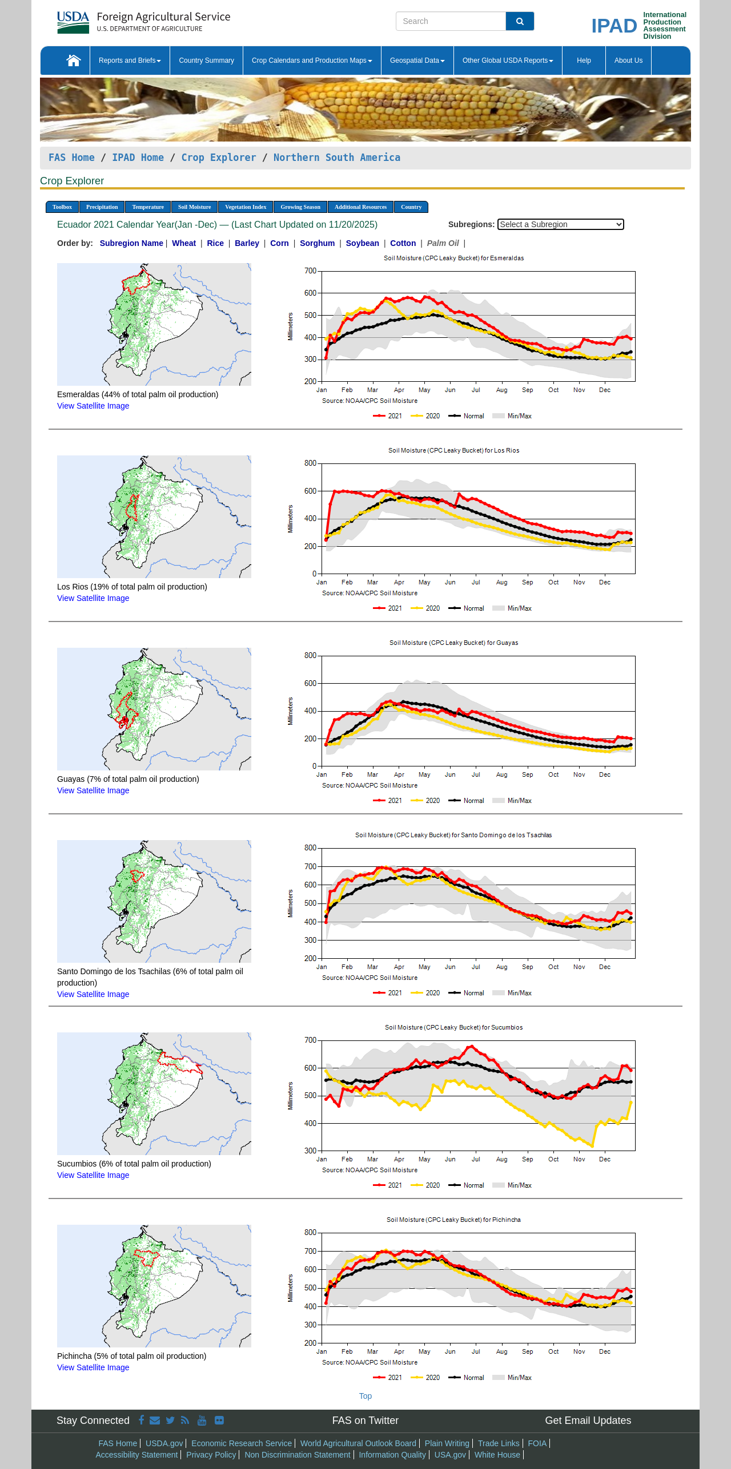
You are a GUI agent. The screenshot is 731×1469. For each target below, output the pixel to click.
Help (584, 60)
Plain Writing (447, 1443)
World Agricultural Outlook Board (358, 1443)
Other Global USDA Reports (508, 60)
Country (411, 207)
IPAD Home (138, 157)
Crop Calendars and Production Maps (312, 60)
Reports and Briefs (130, 60)
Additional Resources (361, 207)
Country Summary (206, 60)
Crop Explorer (218, 157)
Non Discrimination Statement (297, 1454)
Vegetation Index (245, 207)
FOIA (537, 1443)
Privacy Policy (211, 1454)
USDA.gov (164, 1443)
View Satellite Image (93, 405)
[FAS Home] (115, 18)
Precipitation (102, 207)
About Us (628, 60)
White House (497, 1454)
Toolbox (62, 207)
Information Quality (392, 1454)
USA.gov (450, 1454)
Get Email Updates (588, 1420)
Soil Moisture (194, 207)
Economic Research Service (241, 1443)
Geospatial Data (417, 60)
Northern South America (337, 157)
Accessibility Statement (137, 1454)
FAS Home (72, 157)
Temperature (148, 207)
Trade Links (499, 1443)
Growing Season (300, 207)
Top (365, 1396)
